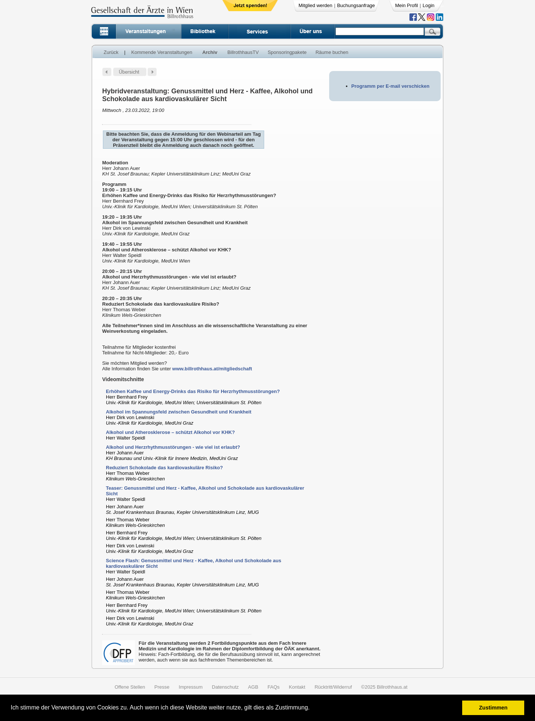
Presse (162, 687)
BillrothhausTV (243, 52)
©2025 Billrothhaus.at (384, 687)
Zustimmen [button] (493, 708)
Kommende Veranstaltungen (161, 52)
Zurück (111, 52)
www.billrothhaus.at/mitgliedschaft (212, 368)
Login (429, 5)
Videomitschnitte (123, 379)
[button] (312, 708)
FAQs (274, 687)
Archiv (209, 52)
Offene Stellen (129, 687)
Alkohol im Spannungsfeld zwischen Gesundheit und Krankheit (178, 412)
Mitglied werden (316, 5)
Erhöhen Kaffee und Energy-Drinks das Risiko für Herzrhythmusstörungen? (193, 391)
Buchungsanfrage (356, 5)
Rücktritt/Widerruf (333, 687)
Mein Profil (406, 5)
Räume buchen (331, 52)
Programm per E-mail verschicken (390, 86)
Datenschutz (225, 687)
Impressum (190, 687)
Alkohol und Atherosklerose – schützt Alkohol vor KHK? (170, 432)
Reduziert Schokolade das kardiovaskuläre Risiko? (164, 467)
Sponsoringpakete (287, 52)
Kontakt (297, 687)
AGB (253, 687)
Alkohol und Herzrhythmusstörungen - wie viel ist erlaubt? (173, 447)
